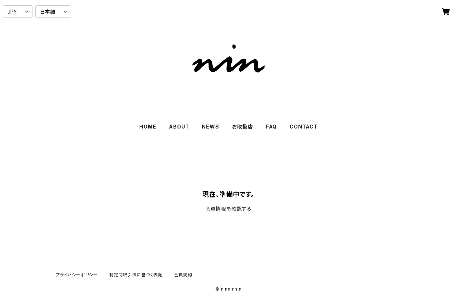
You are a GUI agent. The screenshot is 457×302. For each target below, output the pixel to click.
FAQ (271, 127)
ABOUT (179, 127)
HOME (147, 127)
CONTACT (304, 127)
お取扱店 (242, 127)
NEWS (210, 127)
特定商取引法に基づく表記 (136, 274)
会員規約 (183, 274)
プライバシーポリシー (77, 274)
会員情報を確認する (228, 209)
